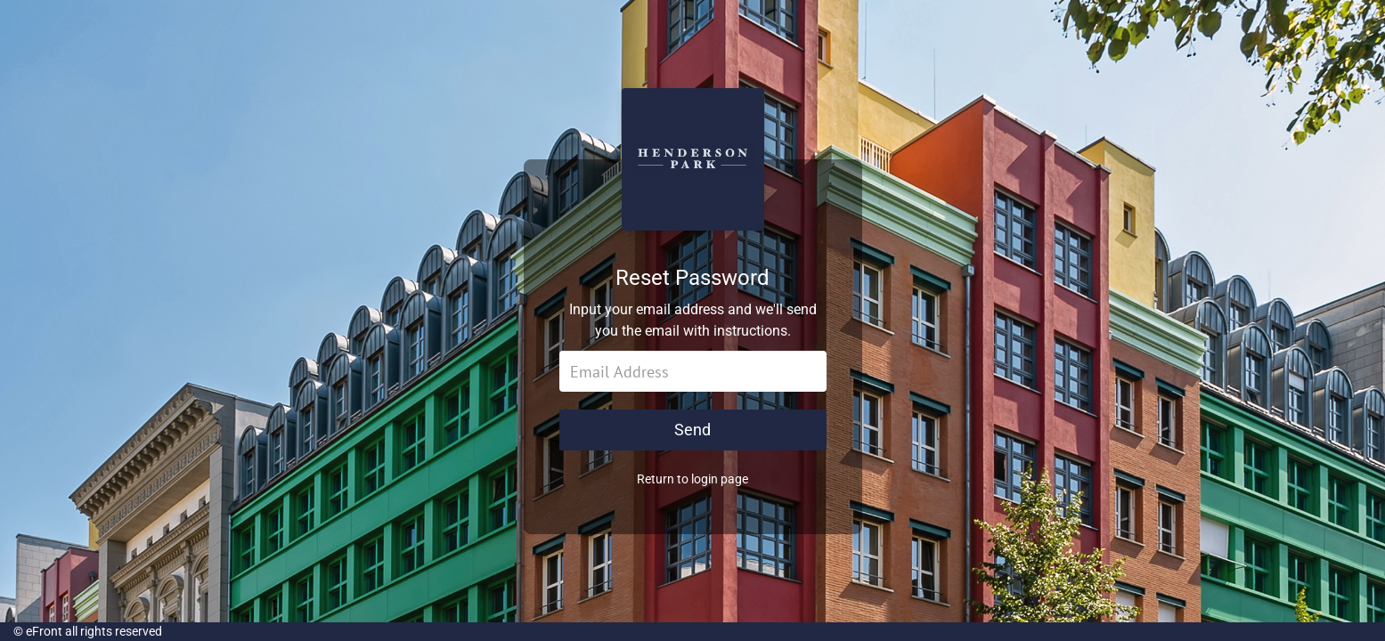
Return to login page (692, 479)
